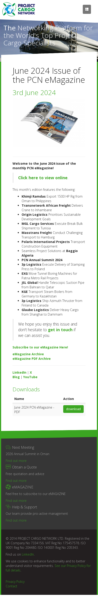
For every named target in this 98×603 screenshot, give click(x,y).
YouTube (30, 377)
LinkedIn (19, 372)
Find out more (16, 460)
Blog (16, 377)
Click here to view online (43, 177)
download (73, 409)
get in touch (60, 329)
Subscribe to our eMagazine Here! (40, 347)
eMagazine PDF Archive (32, 358)
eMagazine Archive (28, 354)
